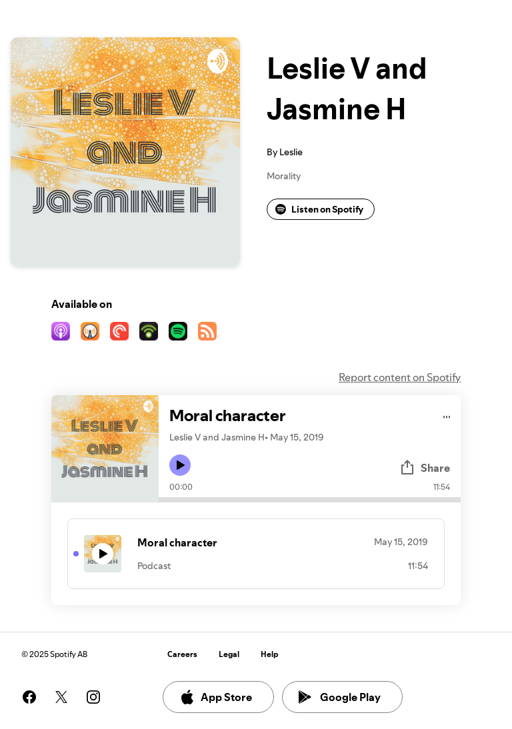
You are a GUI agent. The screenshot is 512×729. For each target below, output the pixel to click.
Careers (182, 654)
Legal (229, 654)
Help (270, 654)
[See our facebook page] (29, 697)
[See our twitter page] (61, 697)
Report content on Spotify (400, 377)
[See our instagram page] (93, 697)
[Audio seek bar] (310, 499)
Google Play (340, 697)
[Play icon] (180, 465)
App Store (215, 697)
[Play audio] (447, 414)
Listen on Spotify (319, 209)
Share (424, 468)
